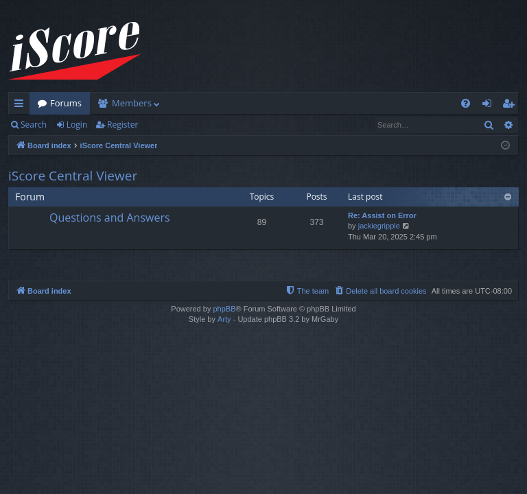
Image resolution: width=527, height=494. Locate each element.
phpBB (224, 309)
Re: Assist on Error (382, 215)
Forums (66, 103)
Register (122, 124)
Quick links (22, 106)
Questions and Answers (109, 217)
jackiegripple (379, 226)
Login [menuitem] (489, 106)
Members (132, 103)
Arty (224, 319)
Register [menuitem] (511, 106)
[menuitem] (465, 103)
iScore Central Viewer (72, 176)
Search (34, 124)
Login (77, 124)
